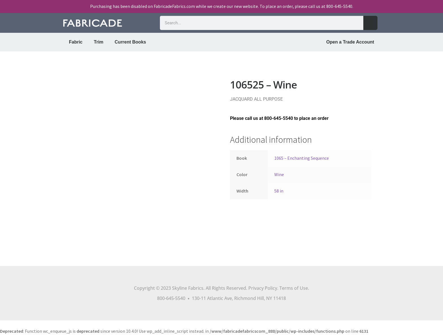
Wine (279, 174)
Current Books (130, 42)
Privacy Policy (262, 288)
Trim (98, 42)
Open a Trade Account (350, 42)
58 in (278, 191)
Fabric (75, 42)
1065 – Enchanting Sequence (301, 158)
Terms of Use (293, 288)
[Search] (370, 23)
